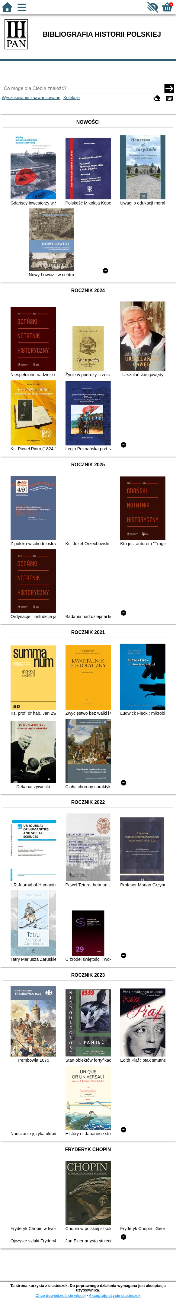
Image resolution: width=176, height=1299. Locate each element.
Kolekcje (71, 97)
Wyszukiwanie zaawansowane (31, 97)
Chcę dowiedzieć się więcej (60, 1295)
